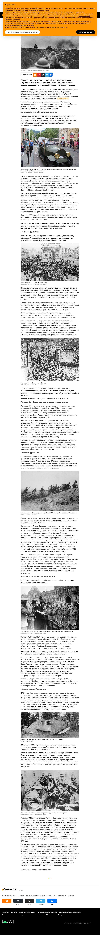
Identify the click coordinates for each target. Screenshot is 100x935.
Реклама (41, 915)
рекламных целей (84, 16)
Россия (71, 895)
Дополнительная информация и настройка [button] (22, 32)
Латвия (21, 895)
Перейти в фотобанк (40, 284)
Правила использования (27, 912)
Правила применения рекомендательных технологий (19, 915)
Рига (15, 895)
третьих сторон (36, 12)
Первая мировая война (45, 869)
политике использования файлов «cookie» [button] (36, 10)
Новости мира (25, 869)
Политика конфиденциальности (47, 912)
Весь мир (34, 869)
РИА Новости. (62, 98)
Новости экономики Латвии (36, 895)
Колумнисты (62, 895)
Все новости (6, 895)
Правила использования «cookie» (70, 912)
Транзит (52, 895)
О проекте (5, 912)
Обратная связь (51, 915)
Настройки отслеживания (66, 915)
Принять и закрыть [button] (85, 32)
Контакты (14, 912)
